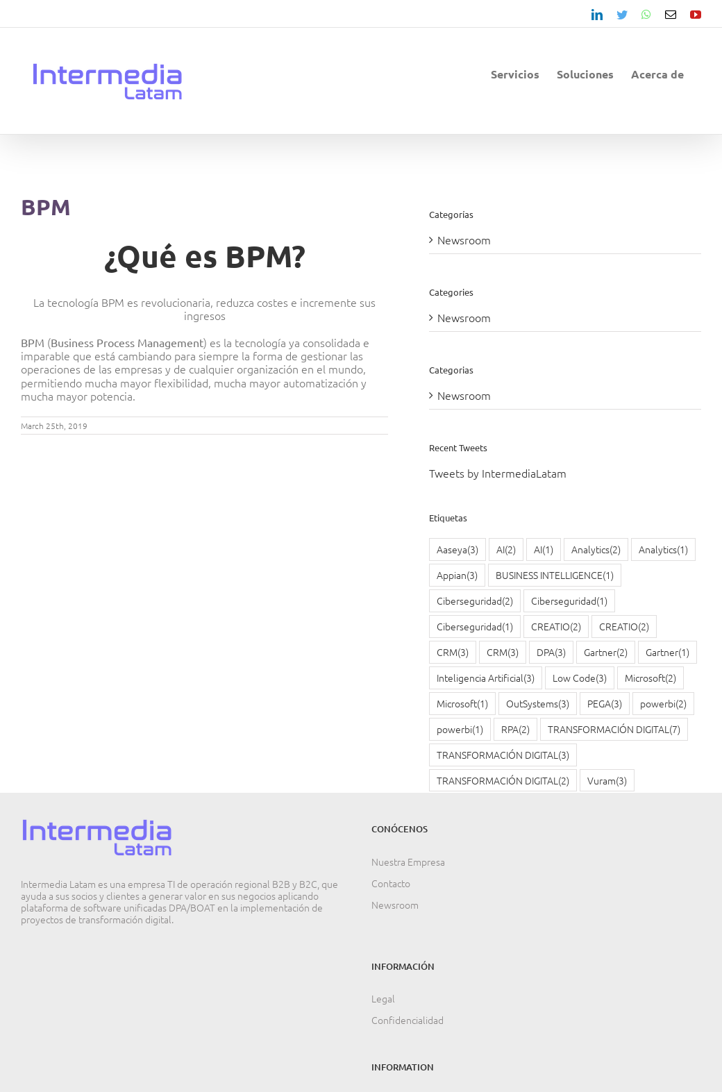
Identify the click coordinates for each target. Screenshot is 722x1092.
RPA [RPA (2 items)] (515, 729)
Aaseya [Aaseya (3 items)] (457, 549)
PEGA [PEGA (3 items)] (604, 703)
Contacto (390, 883)
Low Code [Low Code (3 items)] (580, 678)
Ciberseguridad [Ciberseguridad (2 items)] (475, 601)
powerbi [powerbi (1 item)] (460, 729)
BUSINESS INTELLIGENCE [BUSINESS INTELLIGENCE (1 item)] (555, 575)
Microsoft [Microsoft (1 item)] (462, 703)
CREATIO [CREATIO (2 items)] (556, 626)
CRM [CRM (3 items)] (453, 652)
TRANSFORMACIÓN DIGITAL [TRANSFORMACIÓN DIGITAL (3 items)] (503, 755)
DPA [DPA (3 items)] (551, 652)
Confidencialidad (407, 1020)
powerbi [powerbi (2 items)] (663, 703)
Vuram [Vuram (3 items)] (607, 780)
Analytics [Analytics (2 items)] (596, 549)
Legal (383, 998)
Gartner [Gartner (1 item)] (667, 652)
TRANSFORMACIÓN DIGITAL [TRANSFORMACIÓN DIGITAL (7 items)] (614, 729)
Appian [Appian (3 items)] (457, 575)
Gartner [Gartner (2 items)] (606, 652)
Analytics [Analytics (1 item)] (663, 549)
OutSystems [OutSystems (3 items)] (537, 703)
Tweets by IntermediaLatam (497, 472)
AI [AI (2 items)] (506, 549)
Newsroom (464, 239)
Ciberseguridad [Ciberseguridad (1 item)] (569, 601)
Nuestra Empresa (408, 861)
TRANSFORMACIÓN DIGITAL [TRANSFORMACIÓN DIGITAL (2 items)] (503, 780)
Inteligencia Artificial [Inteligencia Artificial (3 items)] (486, 678)
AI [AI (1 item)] (543, 549)
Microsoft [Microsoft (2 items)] (650, 678)
